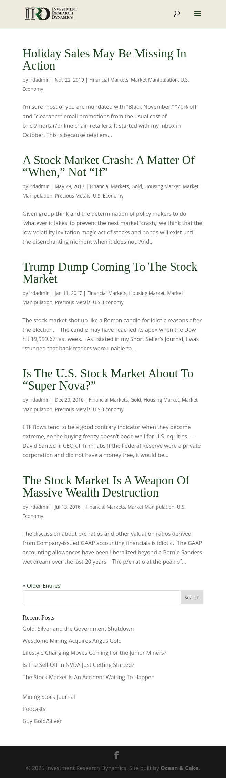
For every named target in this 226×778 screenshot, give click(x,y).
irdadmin (39, 79)
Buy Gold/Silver (42, 721)
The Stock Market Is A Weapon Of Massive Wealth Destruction (106, 486)
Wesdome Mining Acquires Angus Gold (72, 640)
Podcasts (34, 709)
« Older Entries (42, 585)
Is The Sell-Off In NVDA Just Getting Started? (78, 665)
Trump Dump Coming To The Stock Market (110, 273)
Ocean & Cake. (180, 768)
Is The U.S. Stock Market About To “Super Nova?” (108, 379)
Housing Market (162, 186)
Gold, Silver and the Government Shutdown (78, 628)
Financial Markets (109, 79)
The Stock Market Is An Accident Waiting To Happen (89, 677)
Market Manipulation (154, 79)
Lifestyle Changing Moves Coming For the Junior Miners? (94, 653)
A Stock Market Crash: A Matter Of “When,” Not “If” (109, 166)
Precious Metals (72, 195)
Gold (136, 186)
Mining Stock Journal (49, 697)
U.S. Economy (108, 195)
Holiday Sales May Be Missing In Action (104, 59)
